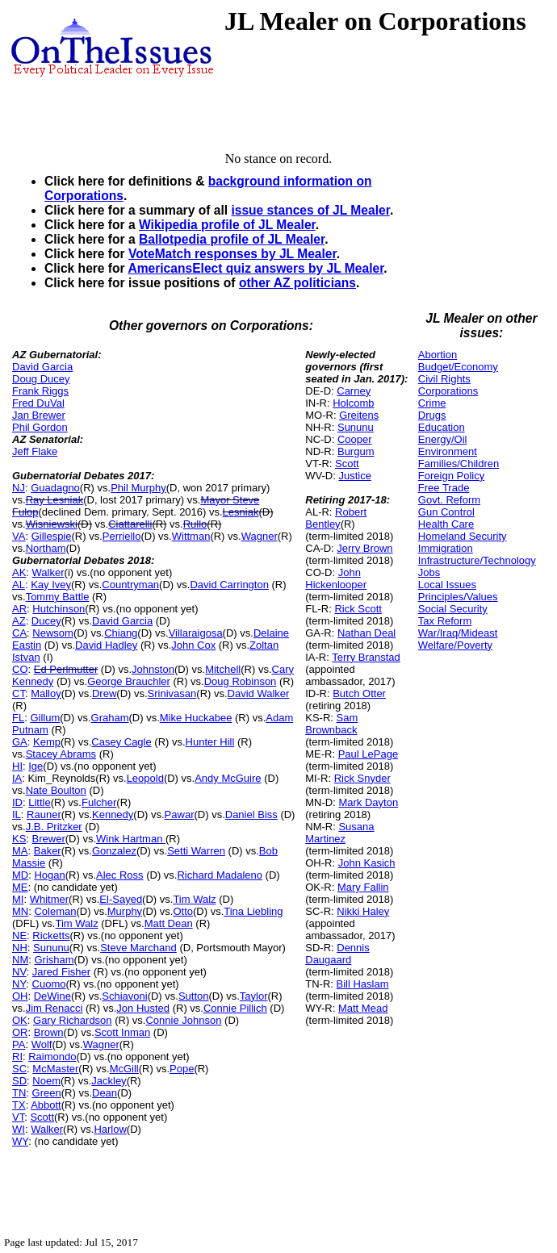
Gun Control (446, 512)
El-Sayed (120, 899)
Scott (42, 1117)
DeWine (52, 996)
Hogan (49, 875)
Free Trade (444, 488)
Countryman (130, 584)
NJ (18, 488)
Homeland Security (462, 536)
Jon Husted (143, 1008)
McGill (124, 1069)
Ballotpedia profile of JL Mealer (232, 239)
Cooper (354, 439)
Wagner (259, 536)
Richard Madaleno (219, 875)
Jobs (429, 572)
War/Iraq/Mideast (458, 633)
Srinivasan (172, 693)
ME (20, 887)
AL (18, 584)
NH (19, 948)
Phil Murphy (138, 488)
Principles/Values (458, 597)
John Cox (193, 645)
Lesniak (241, 512)
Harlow (110, 1129)
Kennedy (112, 814)
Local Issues (447, 584)
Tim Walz (194, 899)
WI (18, 1129)
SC (19, 1069)
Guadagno (55, 488)
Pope (182, 1069)
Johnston (153, 669)
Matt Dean (168, 923)
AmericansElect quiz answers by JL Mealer (255, 268)
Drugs (432, 415)
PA (18, 1044)
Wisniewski (51, 524)
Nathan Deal (366, 633)
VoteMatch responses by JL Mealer (232, 254)
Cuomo (49, 984)
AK (19, 572)
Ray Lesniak (55, 500)
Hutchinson (58, 609)
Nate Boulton (56, 790)
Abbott (46, 1105)
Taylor (254, 996)
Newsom (52, 633)
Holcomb (353, 403)
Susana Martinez (339, 833)
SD (19, 1081)
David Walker (259, 693)
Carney (354, 391)
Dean (104, 1093)
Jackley (108, 1081)
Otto (183, 911)
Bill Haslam (363, 984)
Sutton (193, 996)
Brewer (48, 839)
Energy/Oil (442, 439)
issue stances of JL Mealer (310, 210)
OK (19, 1020)
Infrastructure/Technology (477, 560)
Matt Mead (362, 1008)
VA (18, 536)
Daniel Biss (251, 814)
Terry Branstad (366, 657)
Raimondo (52, 1056)
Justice (354, 476)
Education (441, 427)
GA (19, 742)
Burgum (356, 451)
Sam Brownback (331, 724)
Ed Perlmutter (66, 669)
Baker (47, 851)
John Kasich (367, 863)
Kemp (47, 742)
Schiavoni (124, 996)
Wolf (41, 1044)
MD (20, 875)
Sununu (51, 948)
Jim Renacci (54, 1008)
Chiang (120, 633)
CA (19, 633)
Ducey (46, 621)
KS (19, 839)
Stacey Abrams (61, 754)
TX (19, 1105)
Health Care (446, 524)
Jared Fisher (61, 972)
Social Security (453, 609)
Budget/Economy (458, 367)
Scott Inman (122, 1032)
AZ (19, 621)
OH (20, 996)
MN (20, 911)
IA (17, 778)
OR (20, 1032)
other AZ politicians (297, 283)
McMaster (55, 1069)
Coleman (55, 911)
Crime (432, 403)
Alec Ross (120, 875)
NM (20, 960)
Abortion (437, 355)
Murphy (124, 911)
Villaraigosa (196, 633)
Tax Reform (444, 621)
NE (19, 935)
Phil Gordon (40, 427)
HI (17, 766)
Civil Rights (444, 379)
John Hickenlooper (335, 578)
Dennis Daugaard (337, 954)
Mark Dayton (368, 802)
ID (17, 802)
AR (19, 609)
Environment (447, 451)
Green (46, 1093)
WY (20, 1141)
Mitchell (223, 669)
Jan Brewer (38, 415)
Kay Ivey (51, 584)
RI (17, 1056)
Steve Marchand (138, 948)
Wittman (191, 536)
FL (18, 718)
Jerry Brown (364, 548)
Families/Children (458, 463)
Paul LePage (368, 754)
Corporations (448, 391)
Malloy (46, 693)
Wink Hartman (130, 839)
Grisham (53, 960)
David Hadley (106, 645)
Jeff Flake (34, 451)
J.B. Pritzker (54, 827)
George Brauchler (128, 681)
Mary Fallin (363, 887)
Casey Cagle (121, 742)
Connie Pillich (235, 1008)
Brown (49, 1032)
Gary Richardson (72, 1020)
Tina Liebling (253, 911)
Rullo (195, 524)
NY (19, 984)
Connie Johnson (183, 1020)
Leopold (145, 778)
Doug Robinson (240, 681)
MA (20, 851)
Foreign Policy (451, 476)
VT (18, 1117)
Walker (48, 572)
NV (19, 972)
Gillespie (51, 536)
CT (18, 693)
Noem (46, 1081)
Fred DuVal (38, 403)
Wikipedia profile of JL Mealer (227, 225)
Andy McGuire (228, 778)
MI (17, 899)
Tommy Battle (58, 597)
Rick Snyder (362, 778)
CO (20, 669)
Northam (46, 548)
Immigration (445, 548)
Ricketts (50, 935)
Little (39, 802)
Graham (110, 718)
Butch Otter (359, 693)
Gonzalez (114, 851)
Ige (35, 766)
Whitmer (49, 899)
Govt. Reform (449, 500)
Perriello (122, 536)
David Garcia (42, 367)
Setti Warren (196, 851)
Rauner (44, 814)
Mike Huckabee (196, 718)
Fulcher (99, 802)
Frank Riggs (40, 391)
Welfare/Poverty (455, 645)
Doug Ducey (41, 379)
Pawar (180, 814)
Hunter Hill (210, 742)
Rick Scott (358, 609)
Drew (104, 693)
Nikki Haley (363, 911)
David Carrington (229, 584)
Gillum (45, 718)
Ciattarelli (130, 524)
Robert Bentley (335, 518)
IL (16, 814)
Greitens (359, 415)
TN (19, 1093)
